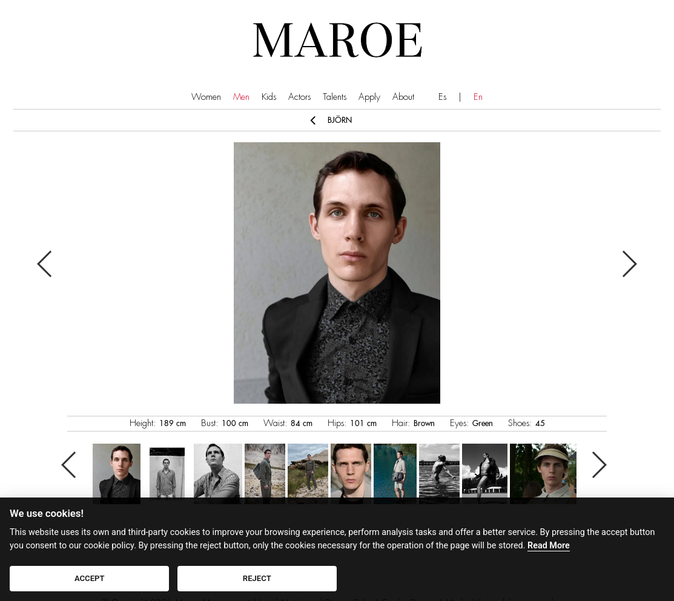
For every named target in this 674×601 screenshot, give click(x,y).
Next (629, 264)
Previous (45, 264)
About (403, 97)
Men (241, 97)
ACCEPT (89, 578)
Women (206, 97)
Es (442, 97)
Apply (369, 97)
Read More (548, 545)
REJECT (257, 578)
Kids (269, 97)
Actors (299, 97)
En (478, 97)
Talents (334, 97)
